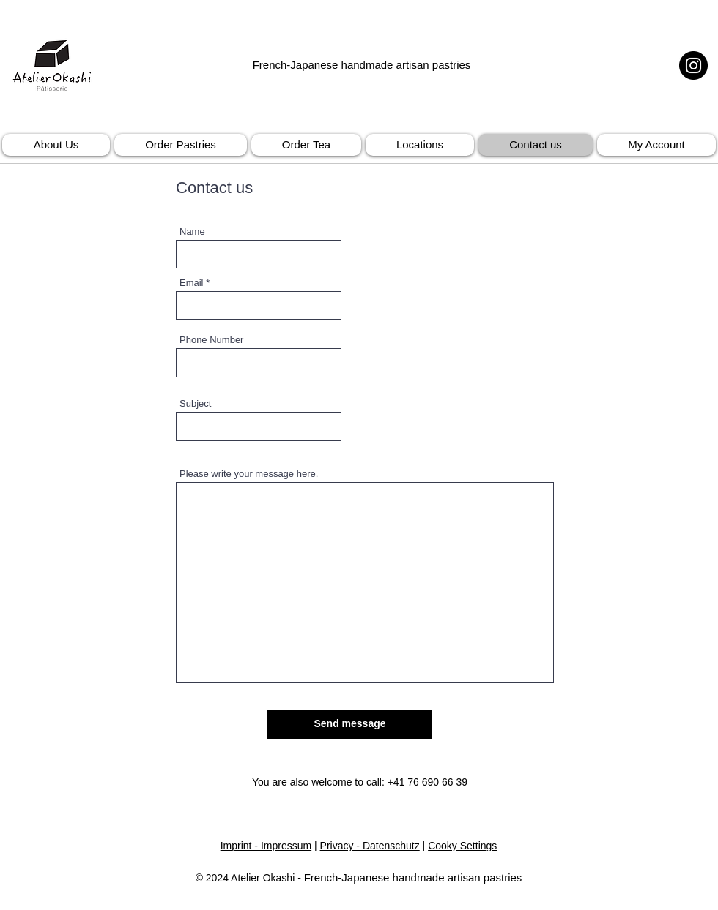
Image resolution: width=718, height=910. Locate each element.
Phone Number (211, 340)
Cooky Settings (462, 845)
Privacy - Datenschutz (370, 845)
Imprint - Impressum (266, 845)
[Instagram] (693, 65)
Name (192, 231)
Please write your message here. (249, 473)
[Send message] (349, 724)
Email (192, 282)
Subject (195, 403)
